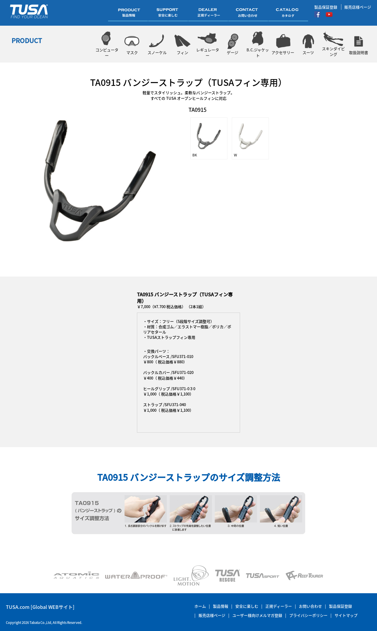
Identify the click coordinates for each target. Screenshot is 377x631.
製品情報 (220, 606)
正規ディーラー (278, 606)
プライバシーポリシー (308, 615)
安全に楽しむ (246, 606)
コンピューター (106, 44)
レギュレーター (207, 44)
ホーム (200, 606)
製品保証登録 (325, 7)
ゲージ (232, 44)
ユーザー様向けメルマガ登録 (257, 615)
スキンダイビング (333, 44)
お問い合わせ (310, 606)
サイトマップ (346, 615)
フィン (182, 44)
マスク (131, 44)
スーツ (308, 44)
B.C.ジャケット (257, 44)
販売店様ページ (357, 7)
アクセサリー (282, 44)
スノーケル (157, 44)
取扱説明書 (358, 44)
